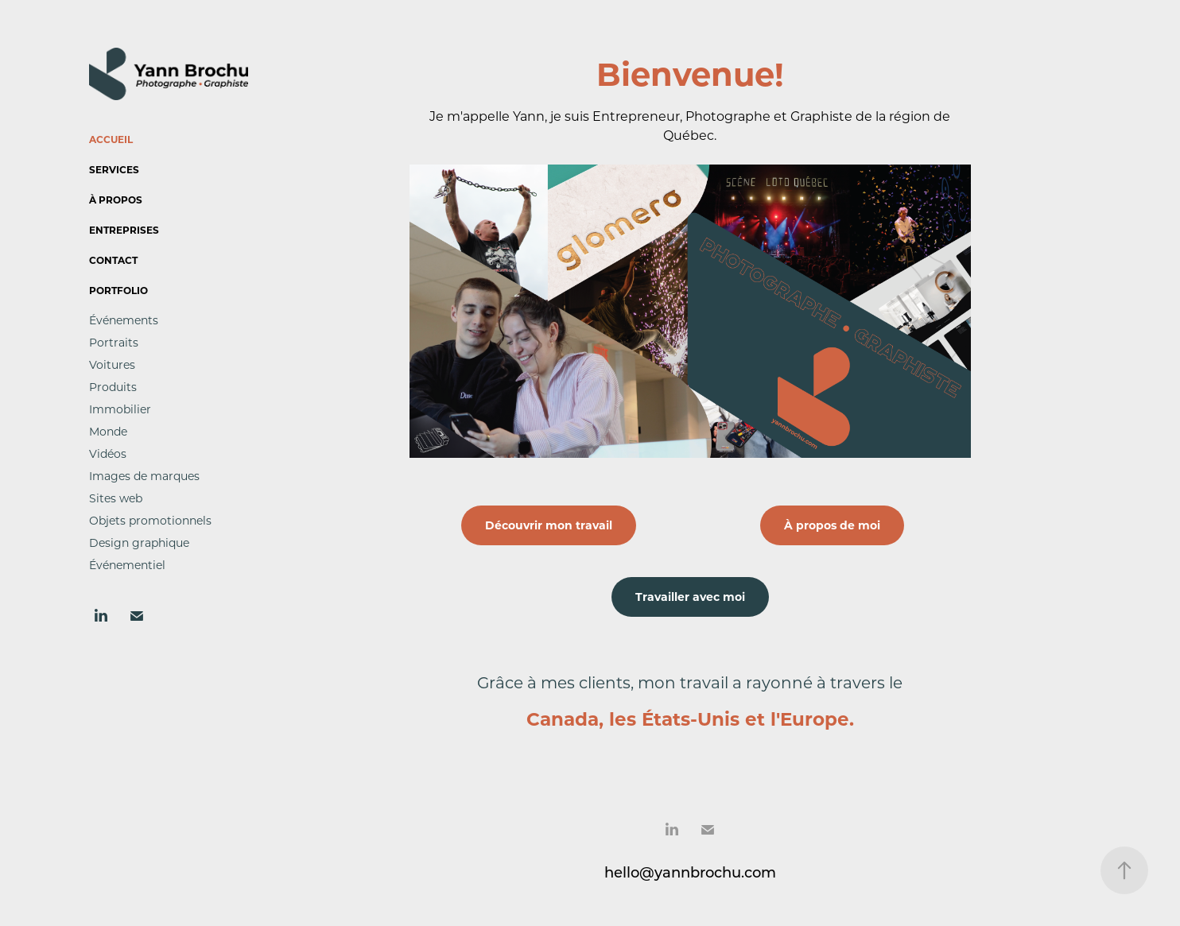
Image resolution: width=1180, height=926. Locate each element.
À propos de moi (832, 525)
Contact (113, 260)
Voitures (112, 364)
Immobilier (120, 409)
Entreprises (124, 229)
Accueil (111, 139)
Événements (123, 319)
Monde (108, 431)
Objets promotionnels (150, 520)
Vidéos (107, 453)
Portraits (113, 342)
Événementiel (127, 564)
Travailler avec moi (690, 596)
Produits (113, 386)
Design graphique (139, 542)
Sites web (115, 498)
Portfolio (118, 290)
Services (114, 169)
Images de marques (144, 475)
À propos (115, 199)
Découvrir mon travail (548, 525)
